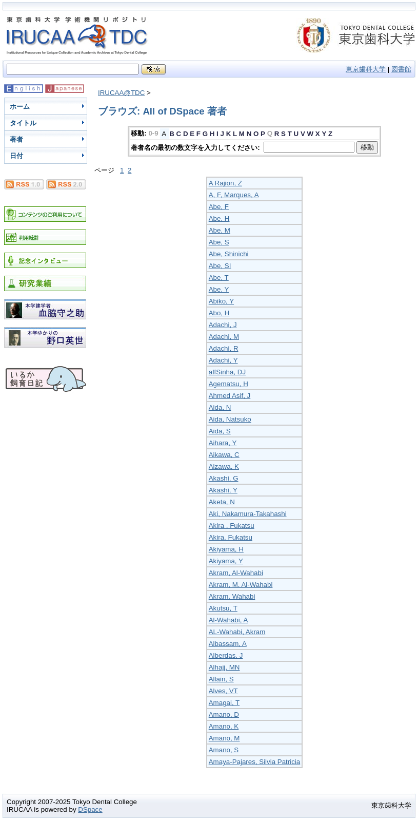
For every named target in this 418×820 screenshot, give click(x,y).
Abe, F (219, 207)
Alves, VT (223, 691)
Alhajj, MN (224, 667)
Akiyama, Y (226, 561)
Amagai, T (224, 703)
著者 (16, 139)
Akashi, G (223, 478)
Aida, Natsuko (230, 419)
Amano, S (224, 750)
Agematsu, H (228, 384)
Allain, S (221, 679)
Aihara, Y (223, 443)
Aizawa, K (224, 466)
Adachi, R (223, 348)
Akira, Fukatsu (230, 537)
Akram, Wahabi (232, 596)
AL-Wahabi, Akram (237, 632)
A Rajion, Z (225, 183)
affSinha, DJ (227, 372)
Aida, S (220, 431)
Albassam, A (228, 643)
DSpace (90, 809)
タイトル (23, 123)
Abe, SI (220, 266)
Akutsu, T (223, 608)
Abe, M (219, 230)
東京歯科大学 (366, 69)
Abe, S (219, 242)
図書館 (401, 69)
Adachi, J (223, 325)
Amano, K (224, 726)
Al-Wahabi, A (228, 620)
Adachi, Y (223, 360)
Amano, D (224, 714)
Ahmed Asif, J (230, 395)
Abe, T (219, 277)
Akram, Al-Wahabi (236, 573)
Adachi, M (224, 336)
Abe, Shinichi (229, 254)
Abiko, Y (221, 301)
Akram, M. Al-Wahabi (241, 584)
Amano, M (224, 738)
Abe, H (219, 218)
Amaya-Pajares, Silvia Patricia (255, 762)
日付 (16, 156)
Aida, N (220, 407)
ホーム (20, 106)
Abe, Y (219, 289)
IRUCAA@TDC (121, 93)
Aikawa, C (224, 455)
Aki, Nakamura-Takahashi (248, 514)
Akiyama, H (226, 549)
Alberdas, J (226, 655)
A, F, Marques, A (234, 195)
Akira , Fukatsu (231, 525)
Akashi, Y (223, 490)
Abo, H (219, 313)
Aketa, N (222, 502)
